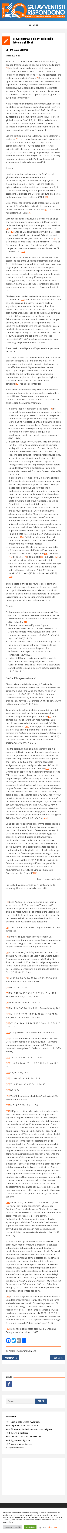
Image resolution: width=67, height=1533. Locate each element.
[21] (25, 621)
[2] (37, 77)
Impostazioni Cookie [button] (13, 1527)
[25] (45, 817)
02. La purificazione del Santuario (22, 1425)
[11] (23, 299)
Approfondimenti (27, 1350)
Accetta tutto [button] (30, 1527)
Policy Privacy (53, 1527)
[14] (22, 537)
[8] (12, 231)
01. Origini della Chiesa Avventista (23, 1421)
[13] (51, 408)
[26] (35, 873)
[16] (10, 556)
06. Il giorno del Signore (18, 1440)
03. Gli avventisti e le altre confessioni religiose (29, 1429)
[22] (50, 716)
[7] (7, 228)
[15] (46, 553)
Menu (33, 24)
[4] (46, 196)
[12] (17, 383)
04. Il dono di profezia (17, 1433)
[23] (27, 726)
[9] (54, 238)
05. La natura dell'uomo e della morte (24, 1436)
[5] (45, 209)
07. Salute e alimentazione (19, 1444)
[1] (7, 68)
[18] (42, 556)
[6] (30, 212)
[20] (10, 576)
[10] (23, 251)
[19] (56, 556)
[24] (47, 768)
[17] (25, 556)
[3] (16, 139)
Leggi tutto (41, 1527)
